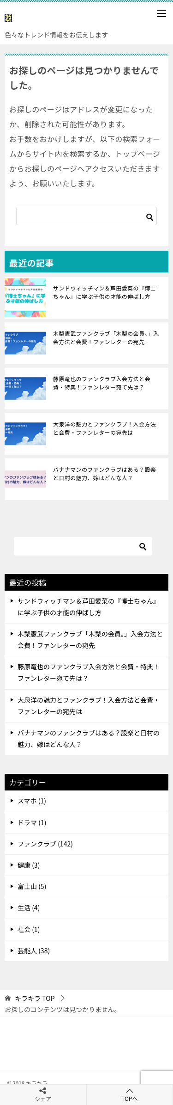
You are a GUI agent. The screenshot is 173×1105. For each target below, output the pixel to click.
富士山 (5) (32, 886)
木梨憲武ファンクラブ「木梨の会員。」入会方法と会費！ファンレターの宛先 (106, 337)
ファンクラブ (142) (45, 843)
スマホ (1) (32, 800)
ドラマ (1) (32, 822)
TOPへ (130, 1094)
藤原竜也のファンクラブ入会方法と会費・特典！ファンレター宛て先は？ (101, 383)
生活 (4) (29, 907)
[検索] (86, 216)
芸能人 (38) (34, 950)
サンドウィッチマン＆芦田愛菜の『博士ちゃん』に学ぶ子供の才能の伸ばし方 (104, 292)
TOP (34, 998)
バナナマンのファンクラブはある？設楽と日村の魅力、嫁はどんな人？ (104, 473)
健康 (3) (29, 865)
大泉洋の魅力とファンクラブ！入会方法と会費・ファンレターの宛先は (104, 428)
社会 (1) (29, 929)
